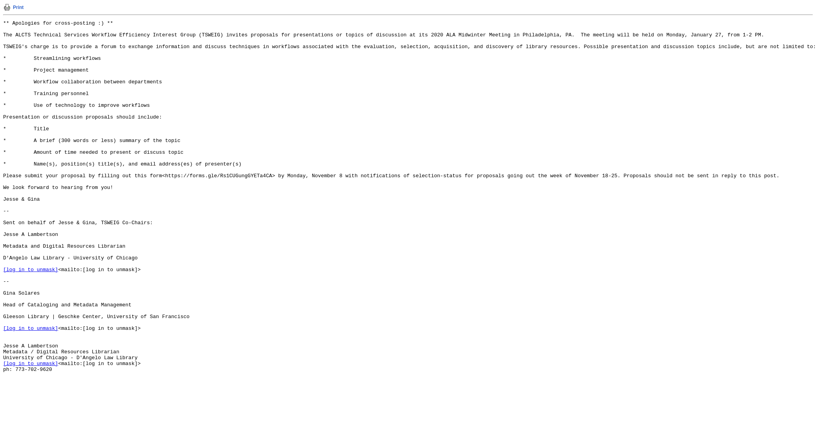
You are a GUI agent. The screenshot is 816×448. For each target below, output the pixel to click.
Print (18, 7)
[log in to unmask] (30, 319)
